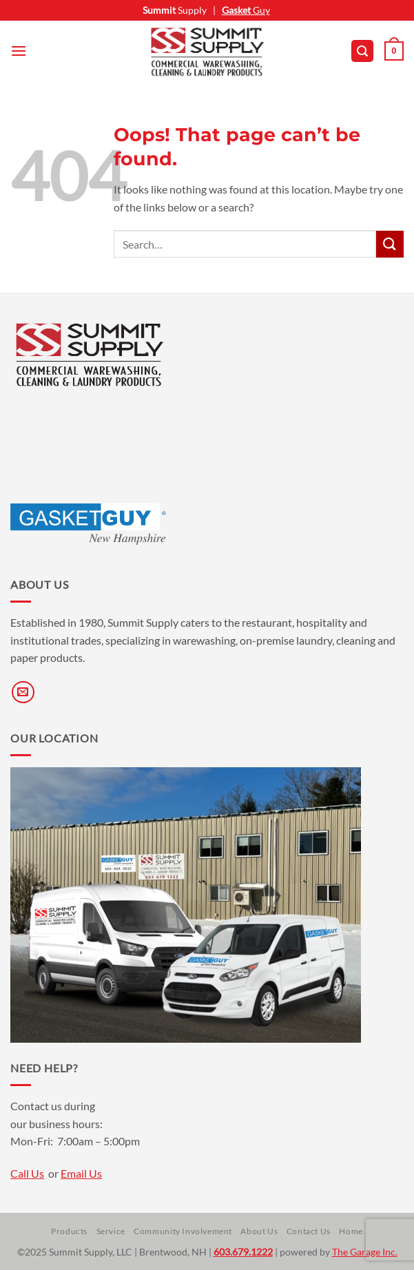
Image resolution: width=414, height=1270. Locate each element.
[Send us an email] (23, 692)
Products (69, 1231)
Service (110, 1231)
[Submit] (390, 244)
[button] (18, 50)
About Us (259, 1231)
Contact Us (309, 1231)
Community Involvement (183, 1231)
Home (350, 1231)
